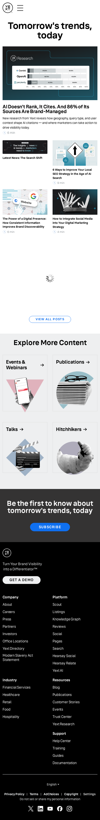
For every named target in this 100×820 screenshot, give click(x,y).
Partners (9, 626)
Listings (59, 612)
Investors (10, 634)
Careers (9, 612)
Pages (57, 641)
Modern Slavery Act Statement (18, 657)
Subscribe (50, 527)
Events (58, 709)
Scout (57, 604)
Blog (56, 687)
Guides (58, 756)
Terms (34, 794)
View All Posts (50, 319)
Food (6, 709)
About (7, 604)
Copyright (71, 794)
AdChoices (51, 794)
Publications (62, 695)
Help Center (62, 741)
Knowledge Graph (66, 619)
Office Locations (15, 641)
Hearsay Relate (64, 663)
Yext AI (58, 671)
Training (59, 748)
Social (57, 634)
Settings (89, 794)
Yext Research (63, 724)
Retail (7, 702)
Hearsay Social (64, 656)
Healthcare (11, 695)
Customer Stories (66, 702)
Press (7, 619)
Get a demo (21, 580)
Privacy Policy (14, 794)
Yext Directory (13, 649)
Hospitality (11, 717)
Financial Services (16, 687)
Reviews (59, 626)
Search (58, 649)
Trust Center (62, 717)
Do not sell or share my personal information (50, 799)
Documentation (65, 763)
